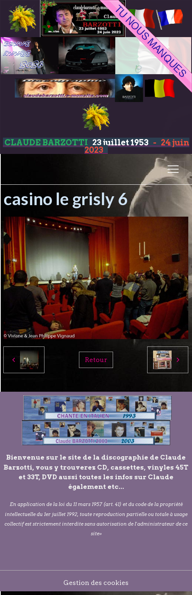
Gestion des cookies (96, 582)
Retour (96, 360)
